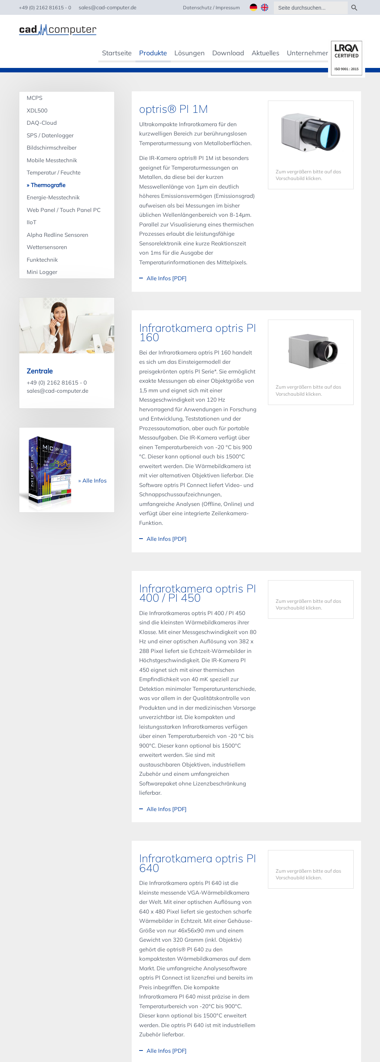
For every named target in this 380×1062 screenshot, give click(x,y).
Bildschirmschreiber (51, 147)
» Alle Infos (92, 480)
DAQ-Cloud (42, 122)
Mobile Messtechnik (52, 159)
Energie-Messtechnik (53, 197)
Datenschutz (197, 7)
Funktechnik (42, 259)
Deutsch (253, 7)
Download (228, 53)
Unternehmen (308, 53)
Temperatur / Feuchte (54, 172)
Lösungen (189, 53)
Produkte (153, 53)
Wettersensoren (47, 246)
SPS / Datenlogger (50, 134)
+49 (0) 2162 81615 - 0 (57, 382)
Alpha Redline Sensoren (57, 234)
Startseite (117, 53)
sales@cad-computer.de (57, 390)
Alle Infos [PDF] (167, 278)
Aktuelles (265, 53)
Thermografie (48, 184)
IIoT (31, 221)
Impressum (228, 7)
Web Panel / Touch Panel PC (64, 209)
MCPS (34, 97)
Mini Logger (42, 271)
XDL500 (37, 110)
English (264, 7)
